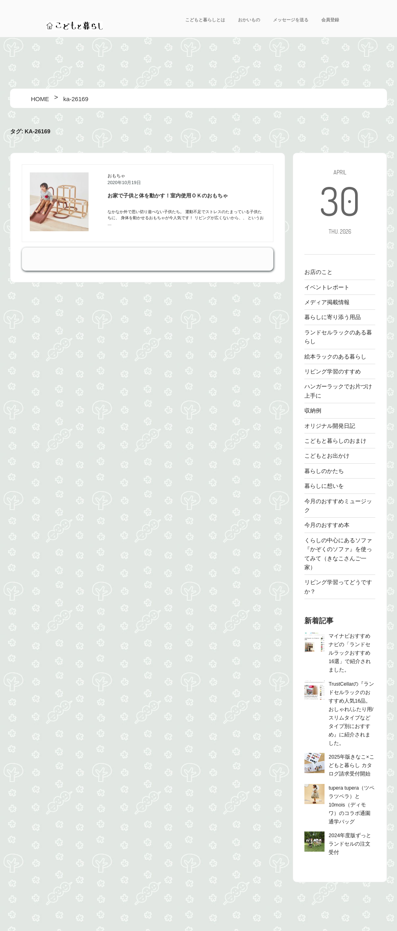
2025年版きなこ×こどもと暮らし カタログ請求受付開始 (351, 765)
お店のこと (318, 272)
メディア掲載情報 (326, 302)
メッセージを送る (290, 19)
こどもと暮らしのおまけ (335, 441)
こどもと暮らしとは (205, 19)
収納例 (312, 410)
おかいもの (249, 19)
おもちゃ (116, 175)
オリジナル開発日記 (329, 426)
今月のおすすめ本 (326, 525)
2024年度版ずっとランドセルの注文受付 (350, 844)
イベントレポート (326, 287)
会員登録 (330, 19)
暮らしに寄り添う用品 (332, 317)
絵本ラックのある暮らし (335, 356)
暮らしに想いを (324, 486)
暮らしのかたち (324, 471)
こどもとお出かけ (326, 455)
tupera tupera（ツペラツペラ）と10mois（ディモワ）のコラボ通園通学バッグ (351, 805)
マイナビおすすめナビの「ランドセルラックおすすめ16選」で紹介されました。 (350, 653)
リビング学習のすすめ (332, 371)
